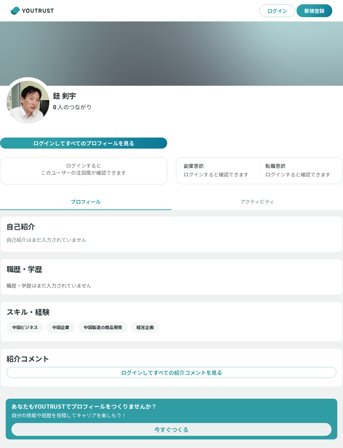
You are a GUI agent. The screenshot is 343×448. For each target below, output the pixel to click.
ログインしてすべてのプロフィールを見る (83, 143)
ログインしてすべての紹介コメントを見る (171, 372)
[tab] (86, 201)
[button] (72, 107)
